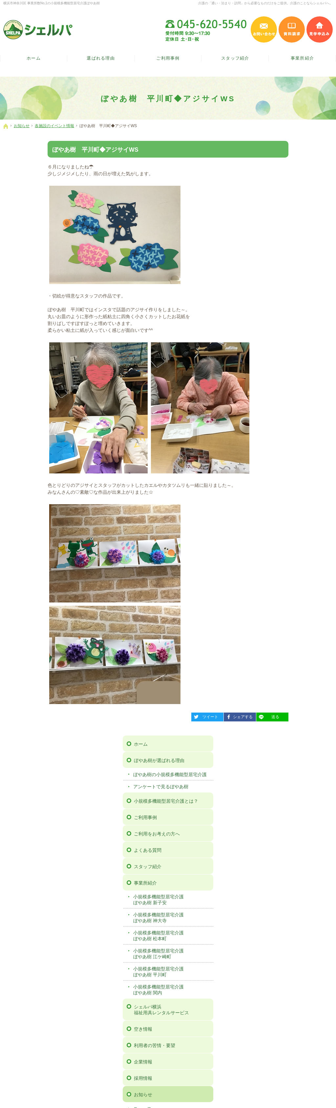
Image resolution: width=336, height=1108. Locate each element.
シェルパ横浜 (296, 421)
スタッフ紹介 (276, 277)
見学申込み (319, 29)
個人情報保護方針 (280, 607)
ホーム (269, 149)
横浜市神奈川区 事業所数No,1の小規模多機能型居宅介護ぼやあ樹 (51, 3)
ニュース (271, 519)
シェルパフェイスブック (147, 933)
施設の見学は (277, 882)
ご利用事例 (273, 228)
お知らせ (271, 505)
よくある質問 (276, 261)
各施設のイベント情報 (284, 531)
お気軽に (58, 882)
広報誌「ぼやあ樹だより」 (289, 543)
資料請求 (271, 574)
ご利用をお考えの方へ (285, 244)
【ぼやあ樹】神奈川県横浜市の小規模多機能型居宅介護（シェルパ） (121, 1094)
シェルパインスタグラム (189, 933)
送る (223, 716)
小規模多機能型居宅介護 (296, 310)
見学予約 (271, 591)
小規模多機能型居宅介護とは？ (294, 212)
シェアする (193, 716)
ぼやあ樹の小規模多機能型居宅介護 (296, 182)
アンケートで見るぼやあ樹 (289, 197)
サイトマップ (276, 640)
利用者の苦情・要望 (283, 456)
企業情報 (271, 472)
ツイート (160, 716)
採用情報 (271, 489)
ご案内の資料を (168, 882)
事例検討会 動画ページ (285, 623)
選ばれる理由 (101, 58)
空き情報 (271, 440)
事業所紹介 (273, 293)
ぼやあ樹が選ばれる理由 (287, 165)
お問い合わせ (276, 558)
